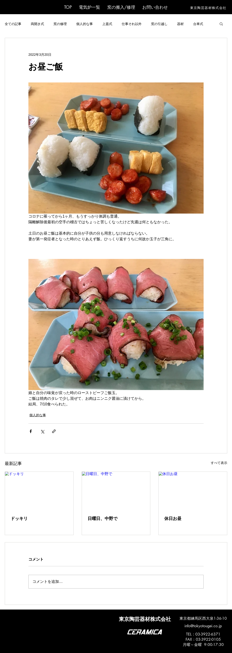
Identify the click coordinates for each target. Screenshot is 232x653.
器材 (180, 24)
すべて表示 (219, 463)
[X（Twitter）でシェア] (42, 431)
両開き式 (37, 24)
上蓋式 (107, 24)
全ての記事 (13, 24)
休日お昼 (172, 518)
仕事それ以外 (132, 24)
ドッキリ (19, 518)
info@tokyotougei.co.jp (203, 625)
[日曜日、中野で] (116, 491)
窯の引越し (159, 24)
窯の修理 (60, 24)
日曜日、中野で (102, 518)
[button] (89, 7)
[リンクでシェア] (54, 431)
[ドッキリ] (39, 491)
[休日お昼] (193, 491)
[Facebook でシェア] (30, 431)
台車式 (198, 24)
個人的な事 (84, 24)
